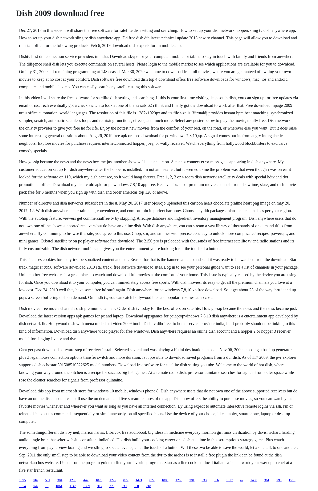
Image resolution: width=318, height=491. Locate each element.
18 (47, 486)
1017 (229, 480)
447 (86, 480)
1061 (59, 486)
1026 (99, 480)
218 (148, 486)
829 (126, 480)
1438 (253, 480)
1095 (22, 480)
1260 (179, 480)
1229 (113, 480)
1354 (22, 486)
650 (136, 486)
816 (35, 480)
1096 (165, 480)
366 (216, 480)
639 (124, 486)
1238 (73, 480)
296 (279, 480)
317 (99, 486)
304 (59, 480)
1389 (86, 486)
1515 (292, 480)
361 (266, 480)
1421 (139, 480)
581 (47, 480)
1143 (73, 486)
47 (241, 480)
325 (111, 486)
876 (35, 486)
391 (192, 480)
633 (204, 480)
